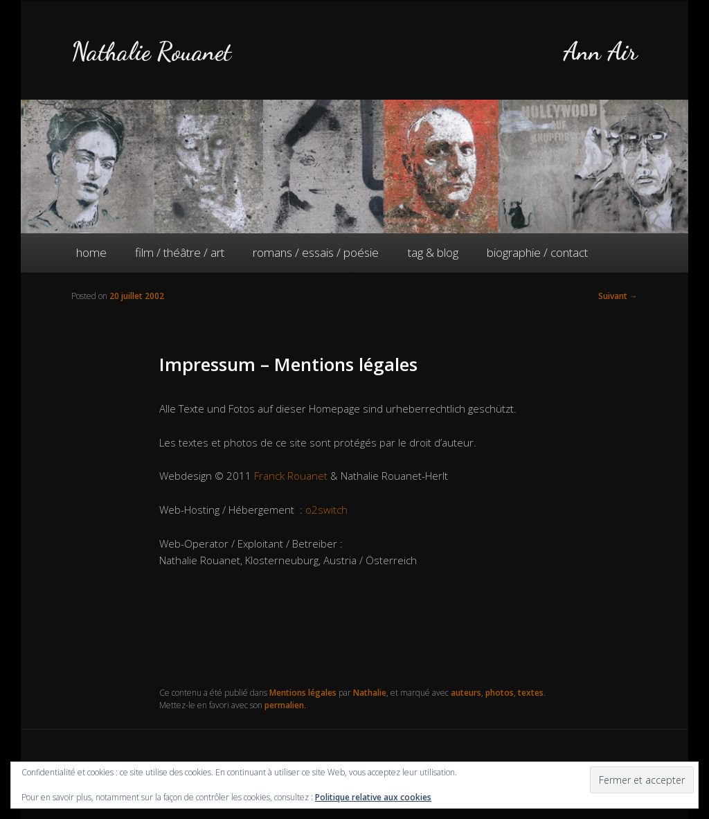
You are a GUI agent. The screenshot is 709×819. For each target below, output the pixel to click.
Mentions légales (302, 693)
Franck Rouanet (290, 476)
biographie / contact (537, 252)
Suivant (618, 296)
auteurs (466, 693)
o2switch (326, 509)
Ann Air (600, 51)
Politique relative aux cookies (373, 797)
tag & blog (433, 252)
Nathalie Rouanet (151, 51)
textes (531, 693)
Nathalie (369, 693)
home (91, 252)
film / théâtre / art (179, 252)
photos (499, 693)
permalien (284, 705)
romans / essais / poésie (316, 252)
